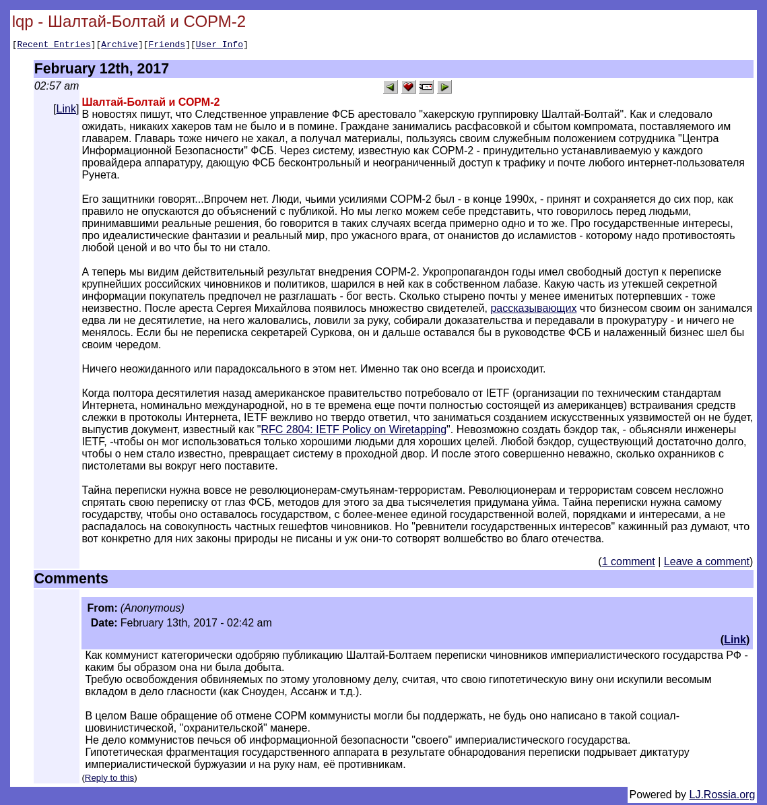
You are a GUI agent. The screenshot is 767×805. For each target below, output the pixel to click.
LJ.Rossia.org (723, 796)
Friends (167, 46)
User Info (219, 46)
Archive (119, 46)
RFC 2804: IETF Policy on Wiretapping (353, 431)
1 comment (628, 563)
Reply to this (109, 780)
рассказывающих (533, 310)
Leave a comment (706, 563)
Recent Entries (53, 46)
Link (66, 111)
